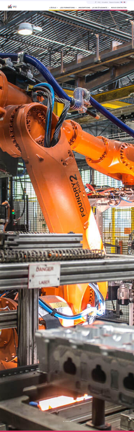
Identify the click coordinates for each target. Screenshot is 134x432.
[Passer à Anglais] (124, 2)
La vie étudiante (100, 8)
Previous (5, 190)
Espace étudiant (114, 2)
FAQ (99, 2)
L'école (53, 8)
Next (128, 190)
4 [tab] (68, 362)
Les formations (68, 8)
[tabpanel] (67, 220)
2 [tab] (65, 362)
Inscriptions (84, 8)
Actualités (105, 2)
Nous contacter (118, 8)
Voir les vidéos (67, 400)
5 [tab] (70, 362)
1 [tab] (63, 362)
